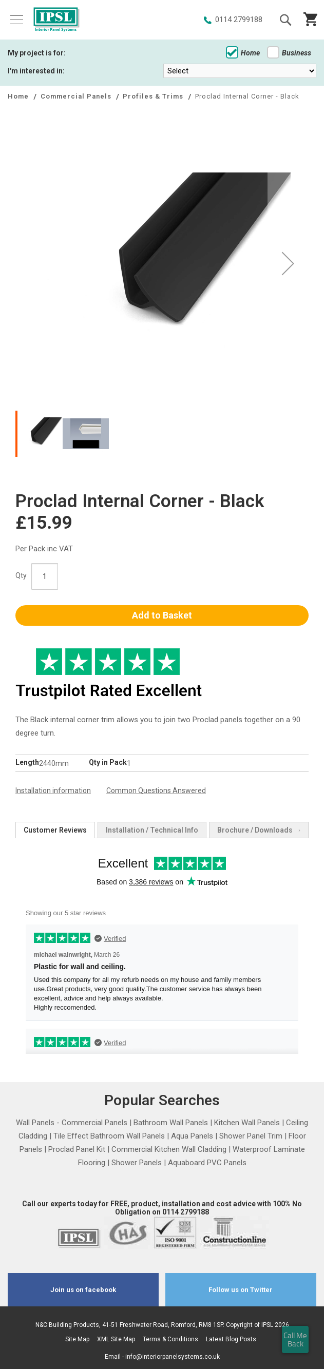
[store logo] (56, 20)
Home (243, 53)
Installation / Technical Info (152, 830)
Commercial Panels (77, 96)
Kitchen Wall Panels (247, 1122)
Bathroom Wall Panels (171, 1122)
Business (289, 53)
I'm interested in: (36, 71)
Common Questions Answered (156, 790)
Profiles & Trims (154, 96)
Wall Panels (35, 1122)
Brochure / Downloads (255, 830)
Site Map (77, 1339)
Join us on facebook (83, 1290)
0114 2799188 (238, 19)
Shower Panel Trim (250, 1136)
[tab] (55, 830)
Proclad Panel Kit (76, 1149)
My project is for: (37, 53)
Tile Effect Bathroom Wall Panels (109, 1136)
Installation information (53, 790)
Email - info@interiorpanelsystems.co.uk (162, 1356)
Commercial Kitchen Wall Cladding (168, 1149)
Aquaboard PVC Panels (207, 1162)
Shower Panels (136, 1162)
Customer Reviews (55, 830)
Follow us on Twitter (240, 1290)
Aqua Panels (192, 1136)
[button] (288, 263)
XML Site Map (116, 1339)
